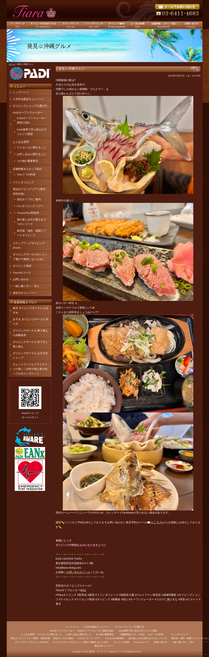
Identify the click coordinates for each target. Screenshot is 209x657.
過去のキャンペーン (25, 292)
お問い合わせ (21, 279)
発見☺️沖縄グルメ (72, 68)
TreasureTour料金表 (28, 212)
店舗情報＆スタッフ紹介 (27, 168)
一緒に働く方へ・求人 (26, 286)
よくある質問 (21, 141)
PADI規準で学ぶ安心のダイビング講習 (138, 630)
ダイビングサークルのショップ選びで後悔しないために (81, 642)
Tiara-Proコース (22, 272)
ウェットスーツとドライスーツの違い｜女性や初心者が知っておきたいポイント (30, 369)
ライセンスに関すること (31, 147)
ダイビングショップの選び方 (30, 105)
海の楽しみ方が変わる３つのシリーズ (147, 638)
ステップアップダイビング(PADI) (31, 642)
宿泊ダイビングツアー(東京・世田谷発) (30, 638)
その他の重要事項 (27, 160)
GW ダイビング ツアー (30, 206)
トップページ (21, 92)
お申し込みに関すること (31, 154)
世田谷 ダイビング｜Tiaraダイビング (106, 651)
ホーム (12, 64)
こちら (158, 522)
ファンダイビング (23, 182)
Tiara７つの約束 (26, 174)
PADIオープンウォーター (28, 112)
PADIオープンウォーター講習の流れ (95, 630)
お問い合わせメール (78, 572)
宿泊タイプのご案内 (29, 199)
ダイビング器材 (22, 265)
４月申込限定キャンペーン (29, 99)
